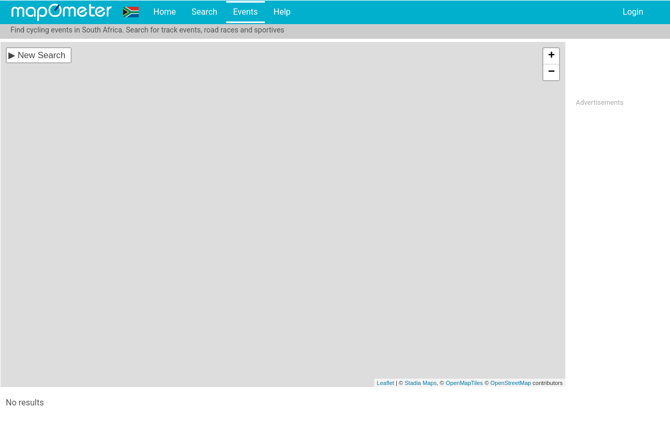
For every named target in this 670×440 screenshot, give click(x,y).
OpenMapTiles (464, 383)
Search (204, 12)
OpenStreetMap (510, 383)
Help (282, 12)
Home (164, 12)
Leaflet (385, 383)
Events (245, 12)
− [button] (551, 72)
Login (633, 12)
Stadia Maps (421, 383)
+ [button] (551, 56)
